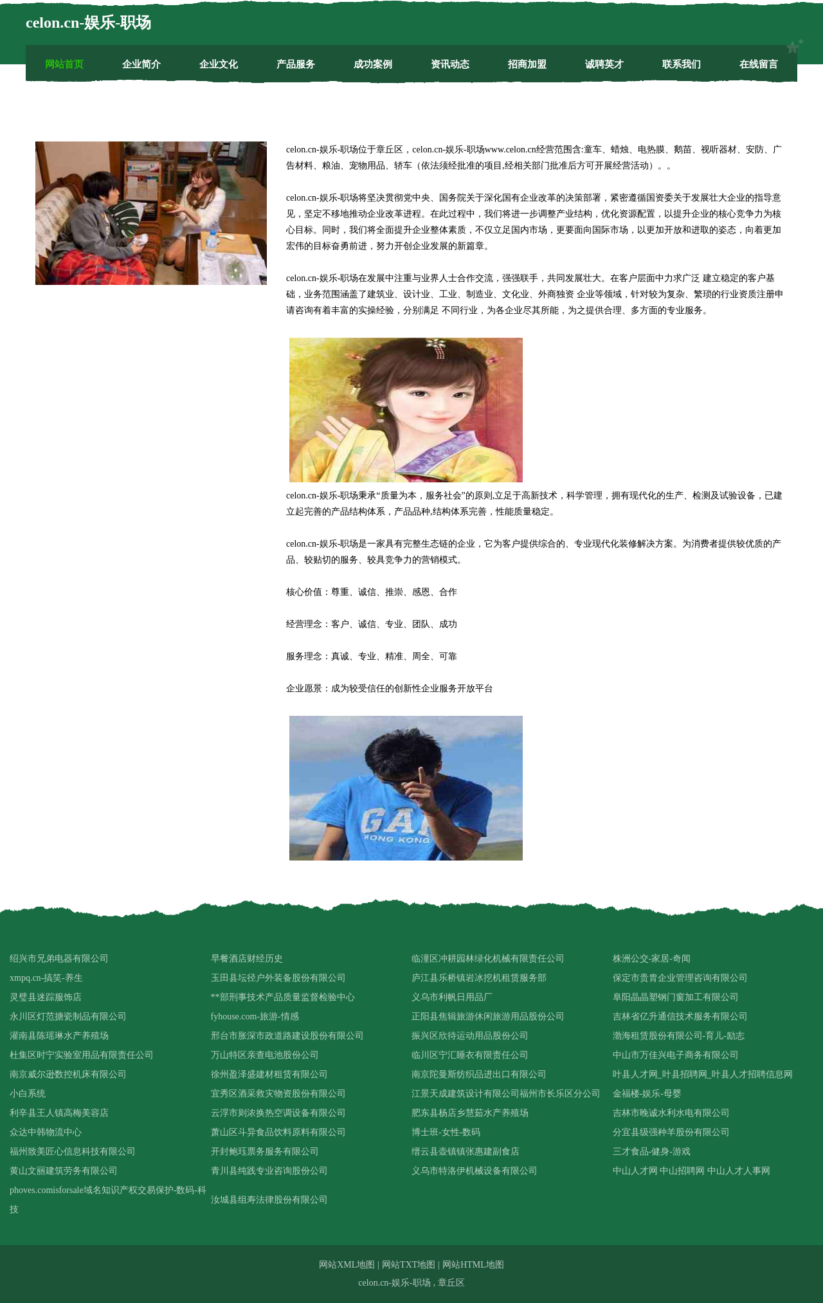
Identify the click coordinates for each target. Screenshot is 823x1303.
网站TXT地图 (408, 1265)
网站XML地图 (347, 1265)
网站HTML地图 (473, 1265)
